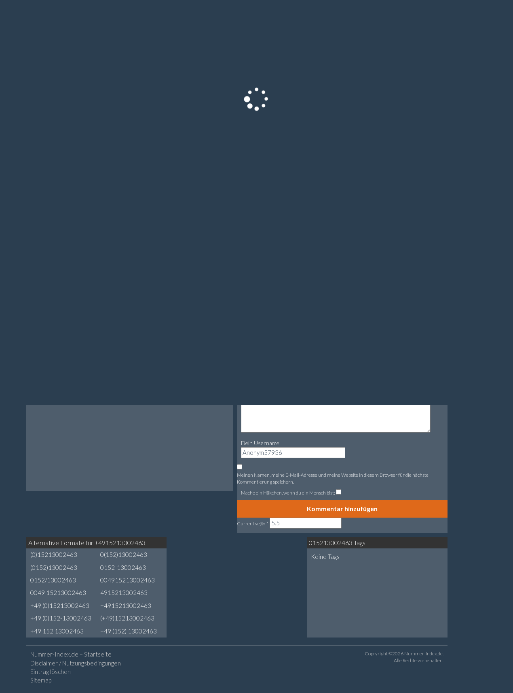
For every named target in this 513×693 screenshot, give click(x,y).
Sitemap (40, 680)
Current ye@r (252, 523)
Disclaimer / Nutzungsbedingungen (75, 663)
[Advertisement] (237, 567)
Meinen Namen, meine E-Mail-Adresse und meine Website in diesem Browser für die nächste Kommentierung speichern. (333, 478)
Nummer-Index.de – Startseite (71, 654)
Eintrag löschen (50, 671)
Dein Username (260, 442)
